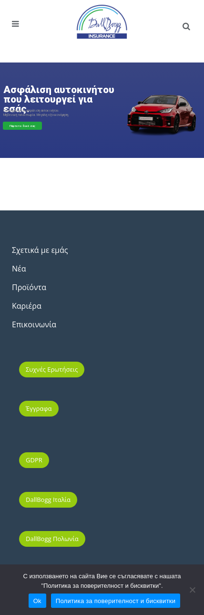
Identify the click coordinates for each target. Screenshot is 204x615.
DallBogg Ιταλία (48, 499)
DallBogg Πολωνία (52, 538)
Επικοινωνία (34, 324)
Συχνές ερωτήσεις (52, 369)
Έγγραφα (39, 408)
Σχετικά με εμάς (40, 250)
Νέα (19, 268)
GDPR (34, 460)
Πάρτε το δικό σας (22, 125)
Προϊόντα (29, 287)
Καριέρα (26, 306)
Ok (37, 601)
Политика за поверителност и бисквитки (115, 601)
